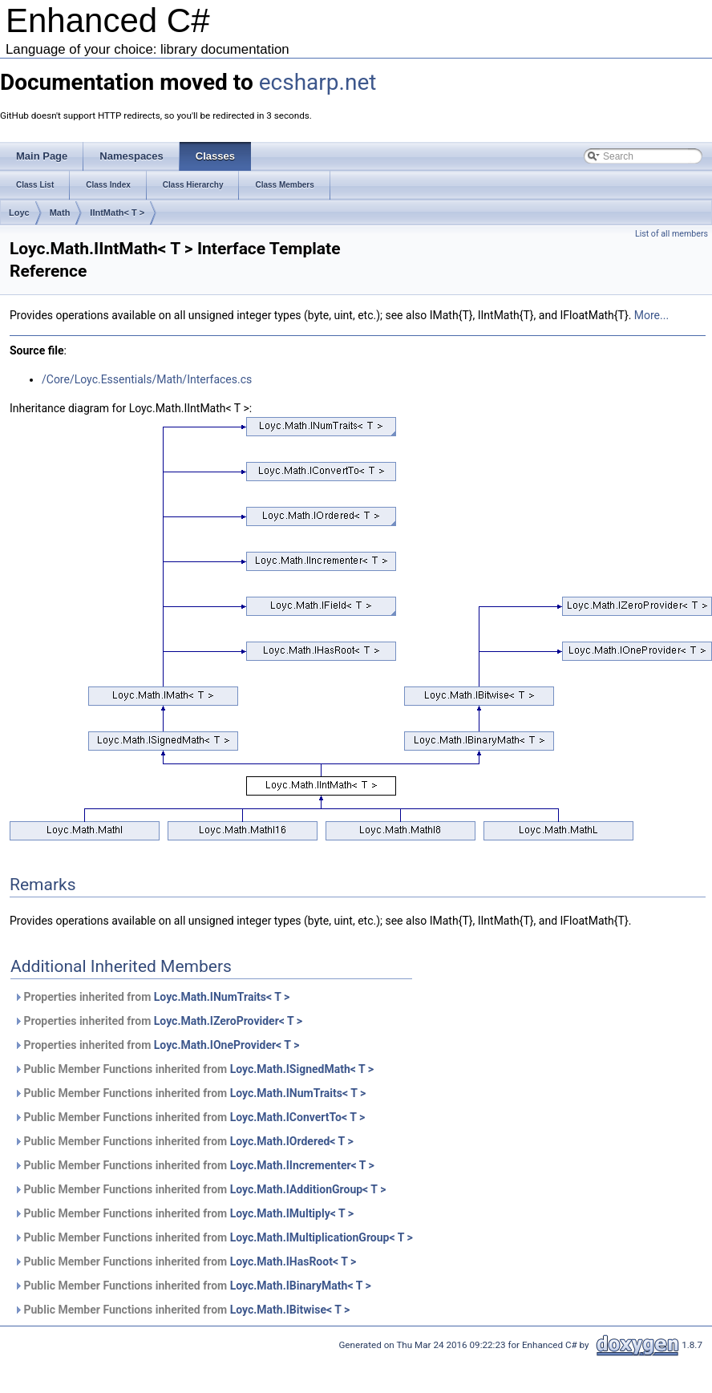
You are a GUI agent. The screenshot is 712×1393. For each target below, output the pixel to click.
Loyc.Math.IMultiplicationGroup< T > (321, 1237)
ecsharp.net (318, 82)
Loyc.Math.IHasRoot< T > (293, 1261)
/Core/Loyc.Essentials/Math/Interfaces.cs (147, 379)
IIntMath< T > (117, 212)
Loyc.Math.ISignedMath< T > (302, 1069)
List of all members (671, 234)
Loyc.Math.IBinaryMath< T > (300, 1285)
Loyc (19, 212)
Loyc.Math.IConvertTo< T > (298, 1117)
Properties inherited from (151, 996)
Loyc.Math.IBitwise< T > (290, 1309)
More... (651, 315)
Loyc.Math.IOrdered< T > (292, 1141)
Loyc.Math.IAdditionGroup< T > (308, 1189)
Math (60, 212)
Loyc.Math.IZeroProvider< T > (228, 1020)
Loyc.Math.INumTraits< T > (222, 996)
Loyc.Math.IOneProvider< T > (227, 1045)
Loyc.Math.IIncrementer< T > (302, 1165)
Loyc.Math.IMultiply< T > (292, 1213)
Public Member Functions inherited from (194, 1069)
